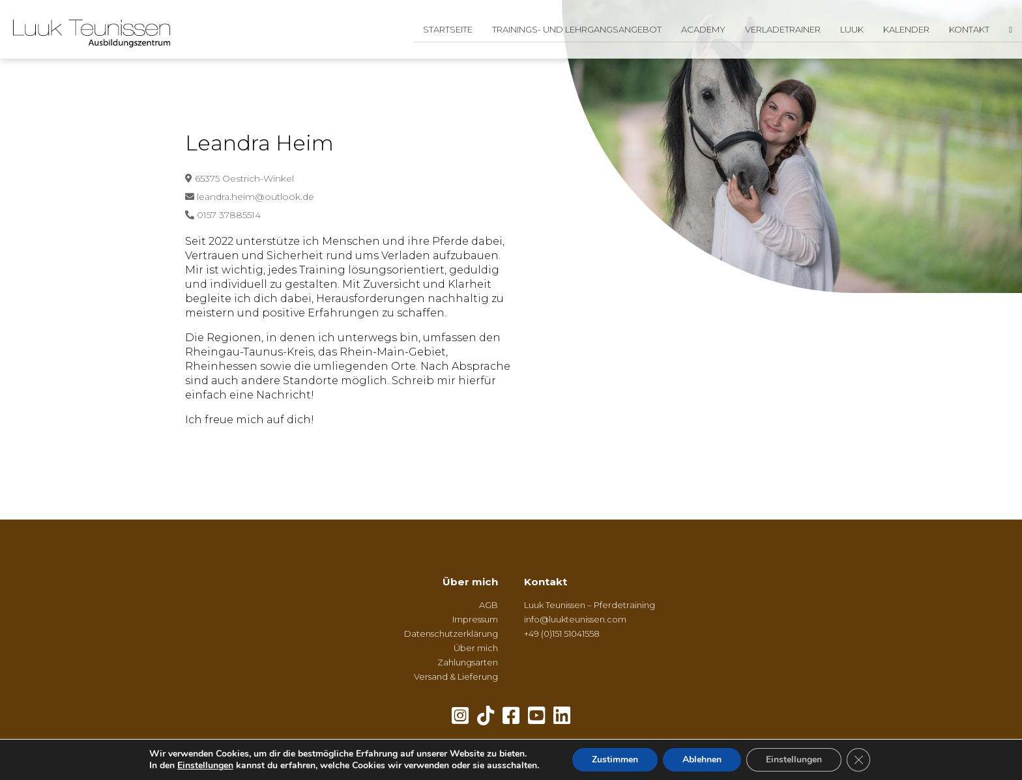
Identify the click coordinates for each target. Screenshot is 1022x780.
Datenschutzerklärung (451, 633)
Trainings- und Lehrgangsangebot (577, 29)
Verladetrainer (783, 29)
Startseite (448, 29)
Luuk (852, 29)
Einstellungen (205, 766)
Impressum (475, 619)
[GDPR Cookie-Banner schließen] (858, 760)
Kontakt (969, 29)
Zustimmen (615, 759)
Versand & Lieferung (456, 676)
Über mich (470, 582)
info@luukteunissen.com (575, 619)
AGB (488, 605)
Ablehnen (702, 759)
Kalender (906, 29)
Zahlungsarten (467, 662)
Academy (703, 29)
